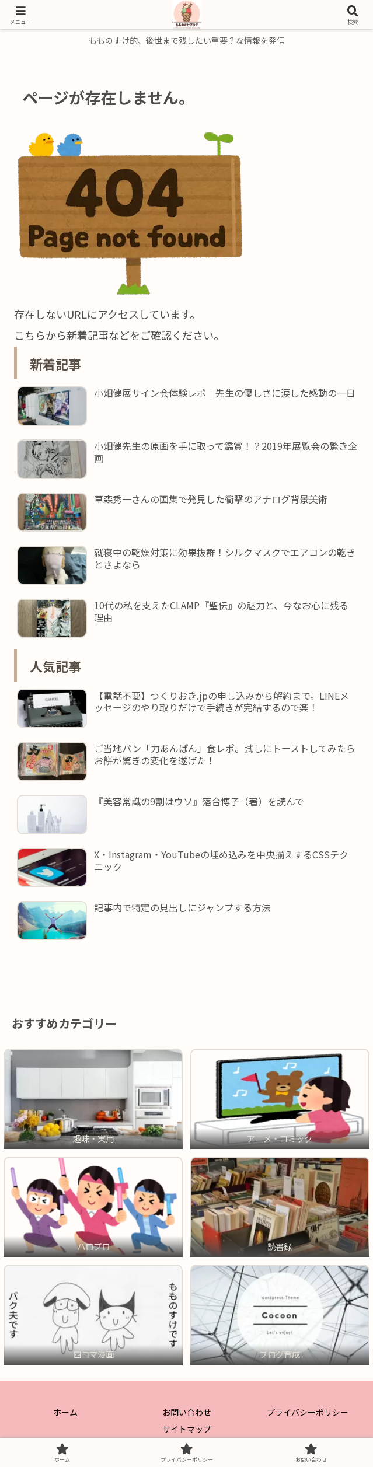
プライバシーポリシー (307, 1412)
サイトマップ (186, 1429)
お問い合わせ (186, 1412)
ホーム (65, 1412)
